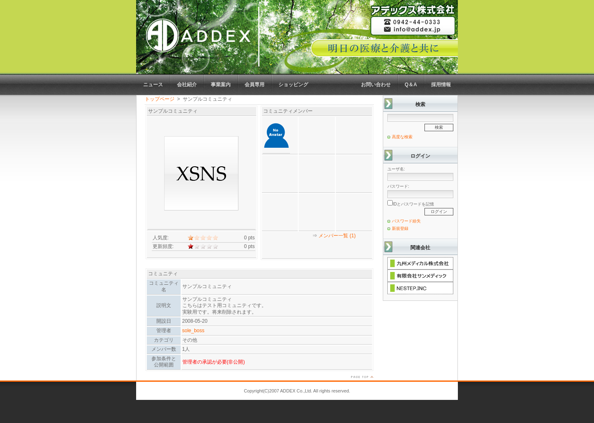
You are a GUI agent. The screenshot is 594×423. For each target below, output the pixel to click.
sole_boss (193, 330)
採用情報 (441, 84)
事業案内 (221, 84)
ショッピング (293, 84)
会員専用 (254, 84)
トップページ (159, 99)
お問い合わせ (376, 84)
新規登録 (400, 228)
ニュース (153, 84)
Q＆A (411, 84)
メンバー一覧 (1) (337, 236)
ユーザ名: (396, 169)
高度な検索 (402, 137)
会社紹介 (187, 84)
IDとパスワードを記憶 (410, 203)
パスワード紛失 (406, 221)
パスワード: (398, 186)
